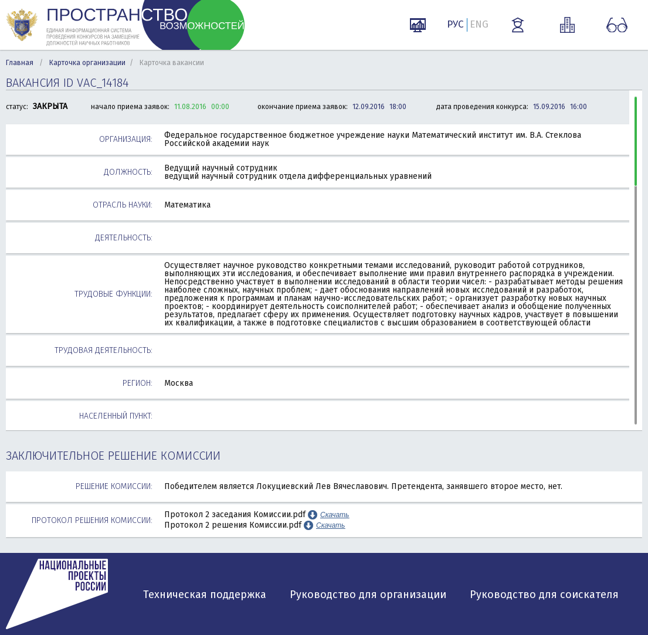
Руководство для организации (368, 594)
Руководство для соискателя (544, 594)
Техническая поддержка (204, 594)
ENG (479, 24)
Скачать (334, 515)
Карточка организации (87, 63)
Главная (19, 63)
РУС (455, 24)
